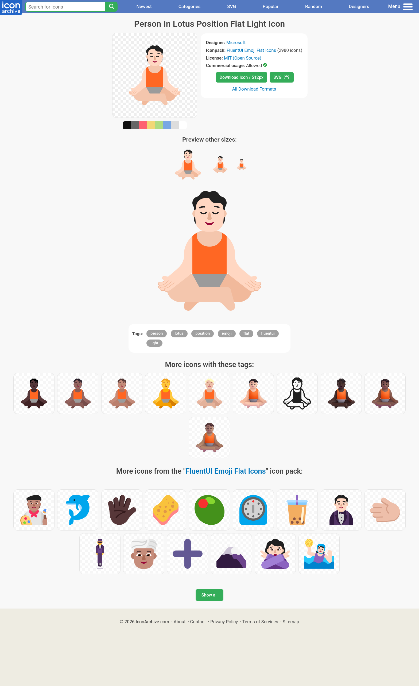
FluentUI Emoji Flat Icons (251, 50)
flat (246, 333)
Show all (209, 595)
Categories (190, 6)
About (180, 621)
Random (313, 6)
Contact (198, 621)
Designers (359, 6)
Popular (270, 6)
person (156, 333)
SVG (231, 6)
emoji (227, 333)
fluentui (268, 333)
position (202, 333)
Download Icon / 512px (241, 77)
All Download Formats (254, 89)
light (154, 343)
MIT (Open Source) (242, 58)
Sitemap (291, 621)
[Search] (111, 7)
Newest (144, 6)
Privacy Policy (224, 621)
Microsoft (236, 42)
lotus (179, 333)
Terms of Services (260, 621)
